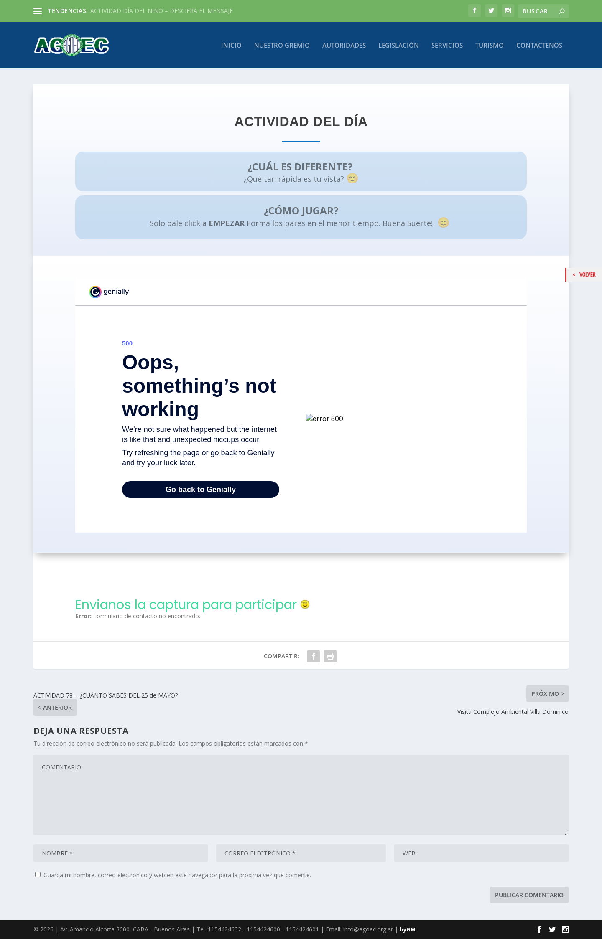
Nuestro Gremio (282, 45)
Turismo (489, 45)
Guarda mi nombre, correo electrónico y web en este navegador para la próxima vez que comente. (177, 874)
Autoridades (344, 45)
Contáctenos (539, 45)
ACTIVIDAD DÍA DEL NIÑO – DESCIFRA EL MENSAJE (161, 11)
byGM (408, 929)
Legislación (398, 45)
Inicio (231, 45)
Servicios (447, 45)
